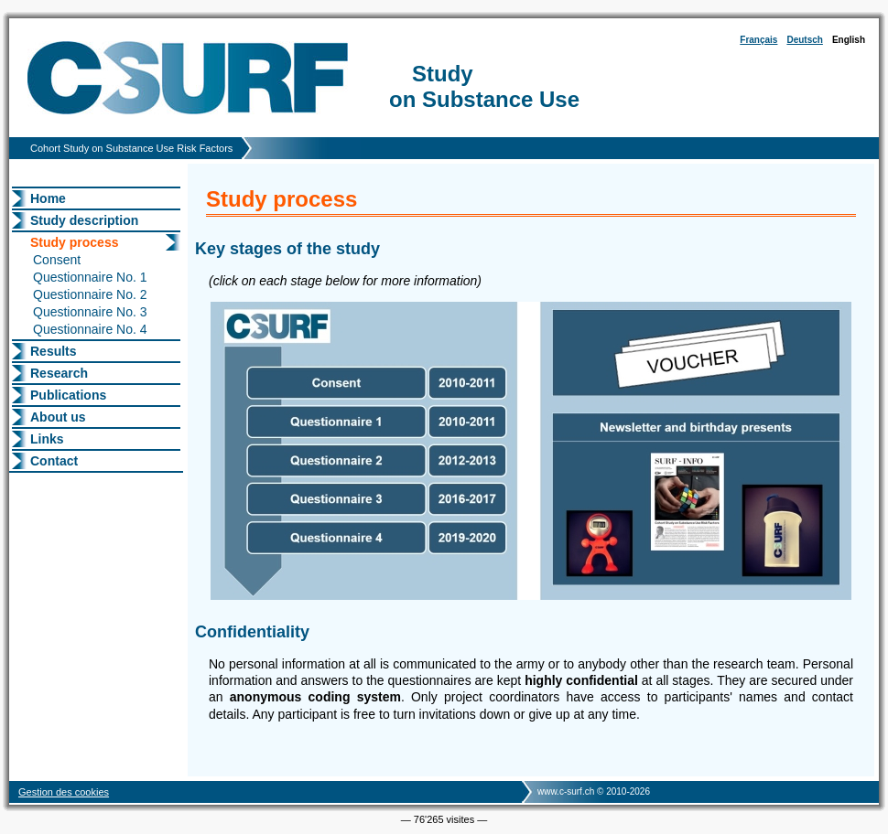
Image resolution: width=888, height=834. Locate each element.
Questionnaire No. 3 (90, 312)
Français (758, 40)
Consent (57, 259)
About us (58, 417)
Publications (68, 395)
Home (48, 198)
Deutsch (804, 40)
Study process (74, 242)
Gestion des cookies (63, 791)
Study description (84, 220)
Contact (54, 461)
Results (53, 351)
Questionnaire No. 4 (90, 329)
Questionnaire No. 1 (90, 277)
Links (47, 439)
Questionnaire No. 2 (90, 294)
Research (59, 373)
